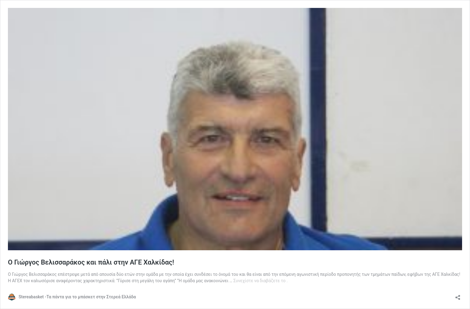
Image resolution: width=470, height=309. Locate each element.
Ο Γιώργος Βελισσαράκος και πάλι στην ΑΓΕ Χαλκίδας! (91, 262)
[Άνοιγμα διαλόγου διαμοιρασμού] (458, 295)
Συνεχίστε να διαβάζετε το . (260, 280)
